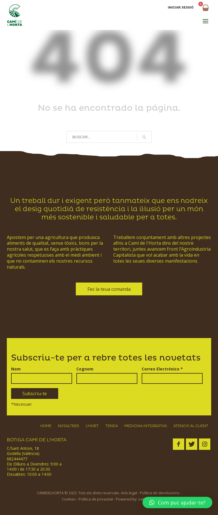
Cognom (84, 368)
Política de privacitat (96, 499)
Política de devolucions (159, 492)
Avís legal (129, 492)
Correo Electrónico (162, 368)
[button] (177, 502)
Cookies (69, 499)
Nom (16, 368)
